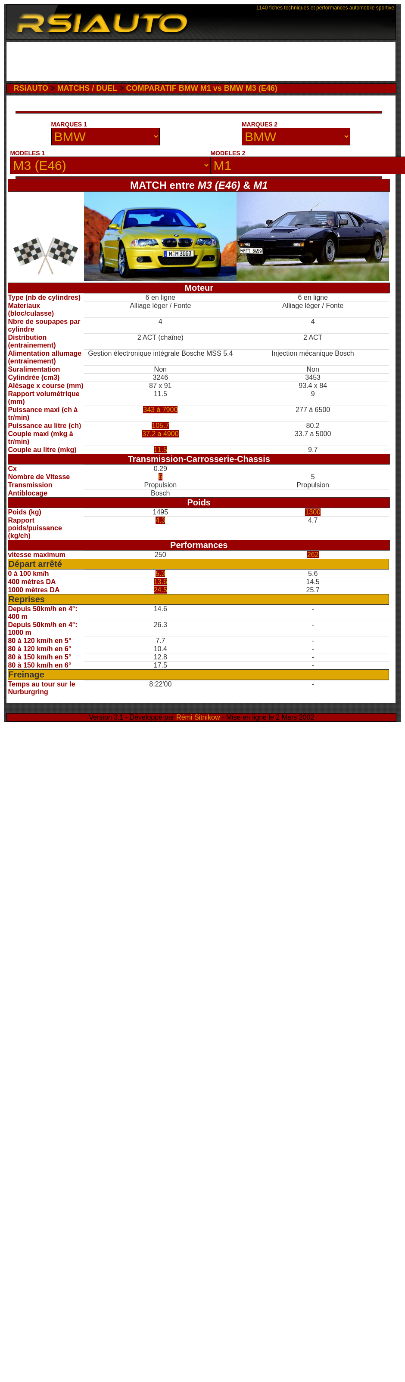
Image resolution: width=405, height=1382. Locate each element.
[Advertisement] (201, 63)
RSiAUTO (30, 88)
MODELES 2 (227, 153)
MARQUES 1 (69, 124)
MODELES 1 (27, 153)
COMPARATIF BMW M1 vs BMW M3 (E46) (201, 88)
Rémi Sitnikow (198, 717)
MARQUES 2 (259, 124)
